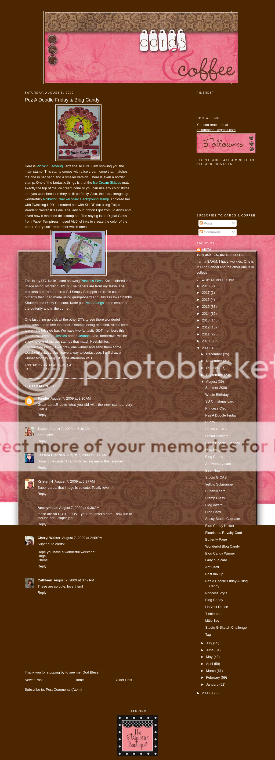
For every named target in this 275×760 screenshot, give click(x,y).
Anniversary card (218, 464)
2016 (206, 300)
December (214, 354)
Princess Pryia (216, 593)
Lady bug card (216, 560)
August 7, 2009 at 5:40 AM (69, 429)
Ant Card (212, 567)
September (215, 375)
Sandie (43, 398)
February (213, 677)
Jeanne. (84, 336)
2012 (206, 327)
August (212, 381)
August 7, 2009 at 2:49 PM (82, 538)
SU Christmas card (219, 401)
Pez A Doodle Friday (221, 415)
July (209, 643)
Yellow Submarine (219, 484)
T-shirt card (213, 614)
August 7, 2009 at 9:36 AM (79, 508)
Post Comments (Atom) (64, 689)
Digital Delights (216, 436)
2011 (206, 334)
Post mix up (214, 574)
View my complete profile (220, 279)
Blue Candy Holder (219, 526)
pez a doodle (49, 369)
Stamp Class (215, 498)
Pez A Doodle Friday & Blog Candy (62, 100)
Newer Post (33, 680)
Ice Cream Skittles (107, 182)
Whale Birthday (217, 395)
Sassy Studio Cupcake (222, 519)
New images (214, 450)
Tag (208, 634)
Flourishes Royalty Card (223, 533)
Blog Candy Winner (220, 553)
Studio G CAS (216, 429)
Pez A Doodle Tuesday (222, 443)
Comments (210, 232)
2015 (206, 307)
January (212, 684)
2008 (206, 693)
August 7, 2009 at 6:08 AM (87, 455)
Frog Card (213, 512)
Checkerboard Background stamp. (76, 199)
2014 (206, 314)
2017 (206, 293)
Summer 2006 (216, 388)
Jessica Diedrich (51, 455)
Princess (92, 281)
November (214, 361)
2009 (206, 348)
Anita (206, 249)
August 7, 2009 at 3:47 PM (74, 580)
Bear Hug (212, 470)
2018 (206, 286)
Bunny (210, 422)
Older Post (124, 680)
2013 (206, 320)
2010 (206, 341)
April (210, 664)
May (210, 657)
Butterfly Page (216, 539)
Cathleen (45, 580)
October (212, 368)
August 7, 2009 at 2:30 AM (70, 398)
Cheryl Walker (49, 538)
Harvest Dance (216, 607)
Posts (206, 223)
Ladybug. (50, 166)
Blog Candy (214, 457)
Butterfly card (215, 491)
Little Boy (212, 620)
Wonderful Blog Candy (222, 546)
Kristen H (45, 481)
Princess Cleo (215, 408)
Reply (42, 415)
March (211, 671)
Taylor (43, 429)
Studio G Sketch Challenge (226, 627)
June (210, 650)
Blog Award (214, 505)
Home (79, 680)
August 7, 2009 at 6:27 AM (75, 481)
